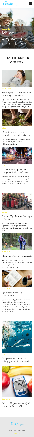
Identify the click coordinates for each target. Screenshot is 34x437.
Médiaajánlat (17, 433)
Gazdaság (6, 88)
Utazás (5, 212)
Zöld (4, 128)
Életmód (6, 29)
